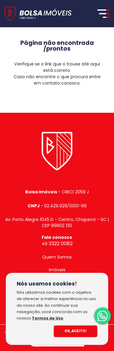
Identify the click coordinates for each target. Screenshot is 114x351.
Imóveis (57, 270)
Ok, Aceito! (75, 331)
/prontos (57, 49)
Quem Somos (57, 257)
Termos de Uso (47, 318)
